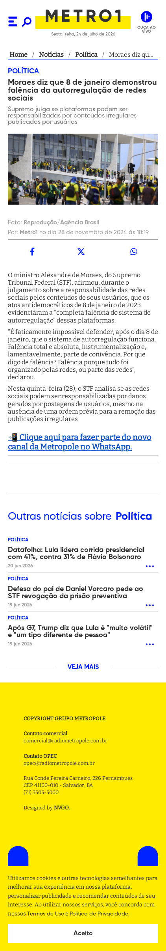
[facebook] (32, 251)
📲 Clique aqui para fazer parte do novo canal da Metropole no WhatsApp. (79, 442)
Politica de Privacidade (99, 914)
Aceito (83, 933)
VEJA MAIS (83, 667)
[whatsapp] (133, 251)
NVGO (61, 808)
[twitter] (81, 251)
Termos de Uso (45, 914)
